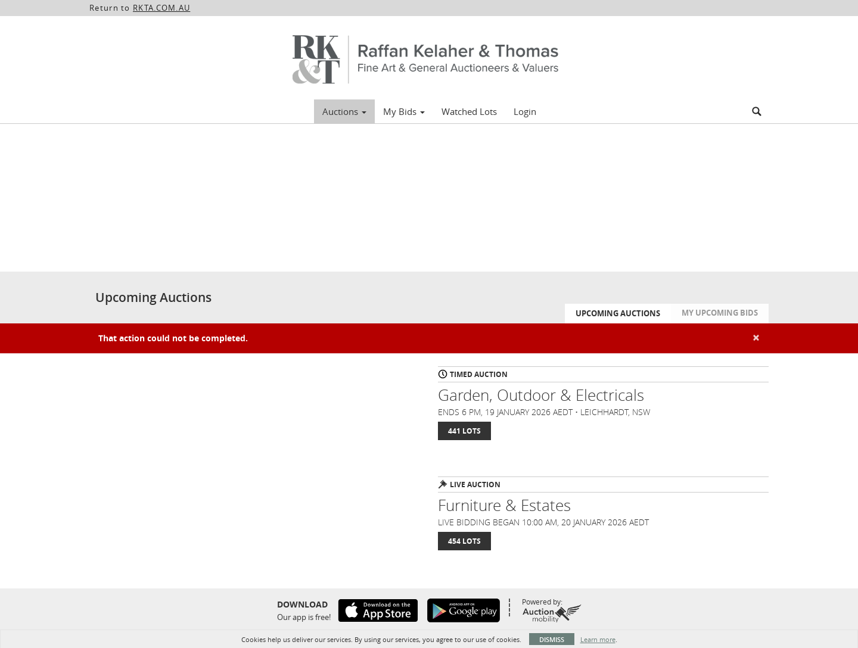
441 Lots (464, 431)
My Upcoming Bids (720, 312)
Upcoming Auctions (618, 313)
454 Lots (464, 541)
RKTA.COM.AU (161, 7)
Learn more (597, 639)
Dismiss (551, 639)
